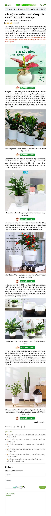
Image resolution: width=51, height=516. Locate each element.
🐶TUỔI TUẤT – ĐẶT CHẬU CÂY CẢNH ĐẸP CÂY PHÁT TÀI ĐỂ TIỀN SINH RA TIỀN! (26, 440)
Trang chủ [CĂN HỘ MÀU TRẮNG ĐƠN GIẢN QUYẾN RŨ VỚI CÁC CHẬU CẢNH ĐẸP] (9, 9)
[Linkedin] (18, 427)
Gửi (43, 487)
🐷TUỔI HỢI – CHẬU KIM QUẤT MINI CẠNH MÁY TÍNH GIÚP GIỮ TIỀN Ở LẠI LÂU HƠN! (26, 436)
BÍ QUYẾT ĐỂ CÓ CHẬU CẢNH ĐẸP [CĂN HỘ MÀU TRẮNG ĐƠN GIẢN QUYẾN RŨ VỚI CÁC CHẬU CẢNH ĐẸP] (24, 9)
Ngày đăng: (9, 20)
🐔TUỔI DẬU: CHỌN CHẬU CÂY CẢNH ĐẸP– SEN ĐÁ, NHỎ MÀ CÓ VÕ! (25, 445)
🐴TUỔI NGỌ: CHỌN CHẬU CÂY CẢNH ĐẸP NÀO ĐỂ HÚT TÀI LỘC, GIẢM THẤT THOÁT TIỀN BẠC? (25, 460)
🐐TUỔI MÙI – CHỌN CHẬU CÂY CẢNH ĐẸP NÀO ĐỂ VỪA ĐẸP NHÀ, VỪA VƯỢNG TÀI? (26, 455)
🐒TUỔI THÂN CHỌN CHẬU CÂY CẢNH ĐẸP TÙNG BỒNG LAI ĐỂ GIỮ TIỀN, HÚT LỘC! (26, 450)
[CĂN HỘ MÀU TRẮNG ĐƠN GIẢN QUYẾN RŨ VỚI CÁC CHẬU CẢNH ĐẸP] (26, 5)
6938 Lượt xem (26, 20)
